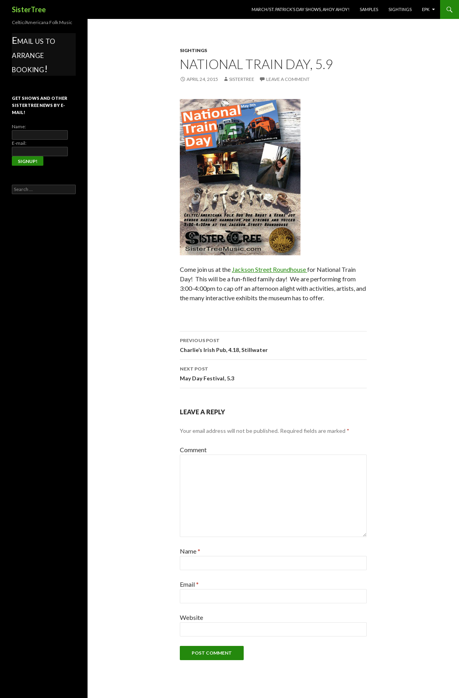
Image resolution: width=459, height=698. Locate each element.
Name (190, 551)
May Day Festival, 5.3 (273, 373)
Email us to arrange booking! (33, 54)
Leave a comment (288, 79)
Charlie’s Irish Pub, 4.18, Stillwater (273, 344)
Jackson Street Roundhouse (269, 269)
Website (191, 617)
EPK (425, 9)
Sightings (400, 9)
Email (189, 584)
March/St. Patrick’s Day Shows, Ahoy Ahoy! (300, 9)
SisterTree (29, 9)
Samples (369, 9)
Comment (193, 449)
